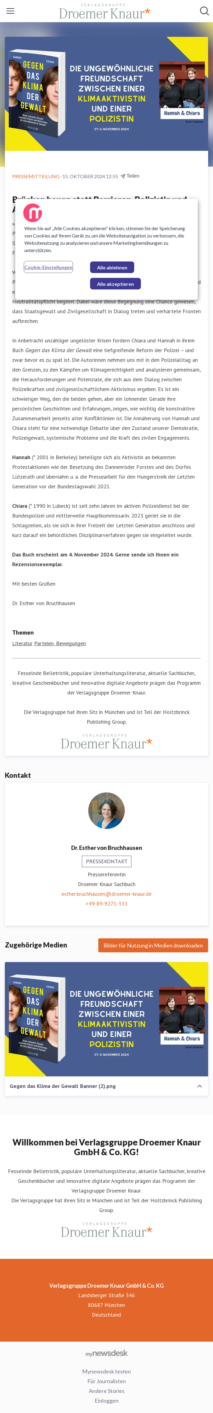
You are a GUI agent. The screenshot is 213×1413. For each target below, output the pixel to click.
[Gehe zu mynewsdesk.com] (106, 1353)
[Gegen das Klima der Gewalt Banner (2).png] (106, 1019)
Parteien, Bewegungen (60, 643)
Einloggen (107, 1400)
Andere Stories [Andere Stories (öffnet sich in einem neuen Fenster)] (106, 1390)
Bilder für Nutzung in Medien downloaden (153, 945)
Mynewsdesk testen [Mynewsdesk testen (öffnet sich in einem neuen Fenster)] (106, 1371)
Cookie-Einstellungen (48, 267)
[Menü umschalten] (10, 11)
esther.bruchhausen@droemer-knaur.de (106, 893)
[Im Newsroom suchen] (204, 11)
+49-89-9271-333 (106, 903)
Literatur (22, 643)
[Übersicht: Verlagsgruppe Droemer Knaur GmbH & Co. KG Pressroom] (104, 11)
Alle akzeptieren (115, 284)
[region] (106, 249)
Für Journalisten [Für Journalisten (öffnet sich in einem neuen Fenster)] (106, 1381)
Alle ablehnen (112, 267)
